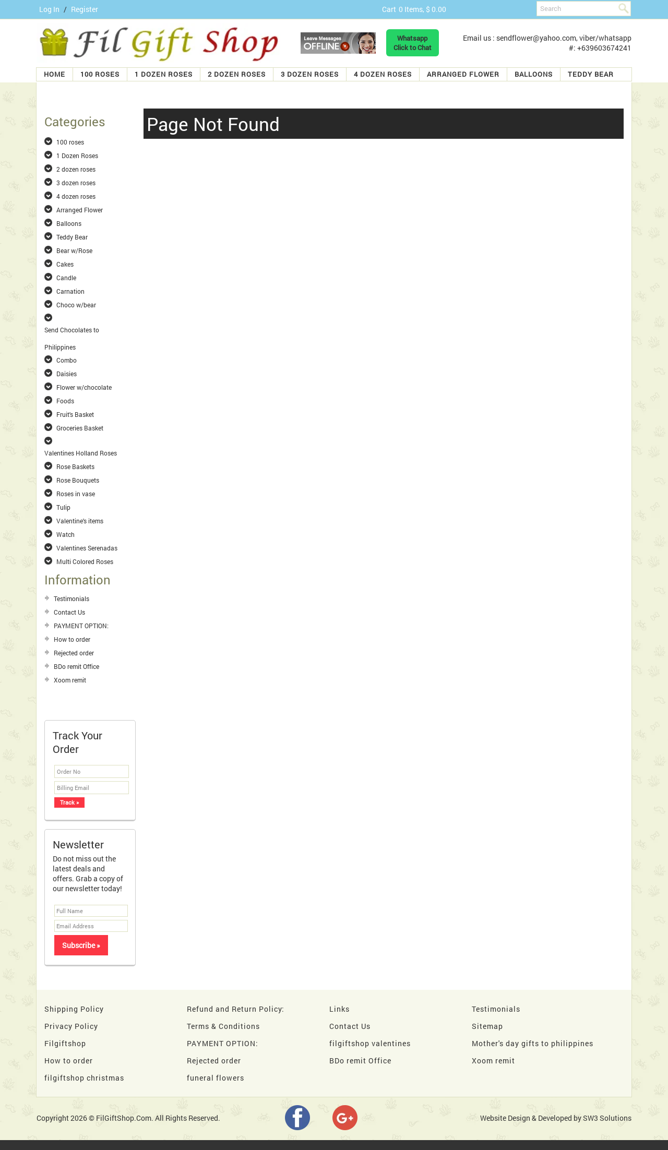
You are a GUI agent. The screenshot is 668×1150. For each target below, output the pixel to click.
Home (54, 74)
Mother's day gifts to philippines (532, 1043)
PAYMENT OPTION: (81, 625)
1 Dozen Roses (164, 74)
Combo (66, 360)
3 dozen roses (310, 74)
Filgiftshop (65, 1043)
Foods (65, 401)
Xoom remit (70, 680)
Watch (65, 534)
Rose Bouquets (77, 480)
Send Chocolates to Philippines (71, 330)
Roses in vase (75, 493)
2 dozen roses (237, 74)
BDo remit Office (76, 666)
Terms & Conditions (223, 1026)
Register (84, 9)
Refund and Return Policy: (235, 1009)
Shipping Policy (74, 1009)
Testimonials (71, 598)
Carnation (70, 291)
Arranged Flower (463, 74)
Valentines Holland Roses (80, 453)
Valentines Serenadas (86, 548)
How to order (72, 639)
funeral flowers (215, 1078)
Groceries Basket (79, 428)
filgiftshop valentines (370, 1043)
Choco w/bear (76, 305)
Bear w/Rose (74, 250)
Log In (49, 9)
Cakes (65, 264)
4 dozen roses (383, 74)
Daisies (66, 373)
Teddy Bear (591, 74)
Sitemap (487, 1026)
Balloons (534, 74)
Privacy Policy (71, 1026)
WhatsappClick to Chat (412, 42)
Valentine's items (79, 521)
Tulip (63, 507)
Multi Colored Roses (84, 561)
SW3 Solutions (607, 1118)
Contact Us (69, 612)
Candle (66, 277)
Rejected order (74, 653)
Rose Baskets (75, 466)
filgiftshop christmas (84, 1078)
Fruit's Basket (75, 414)
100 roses (100, 74)
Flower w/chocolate (84, 387)
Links (339, 1009)
